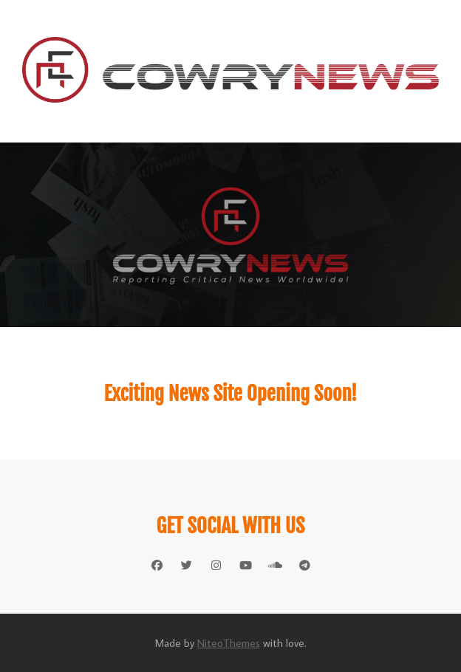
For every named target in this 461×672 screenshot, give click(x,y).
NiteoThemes (228, 643)
